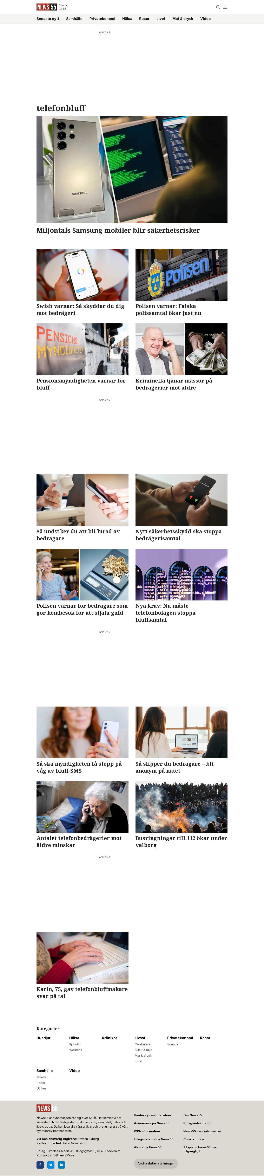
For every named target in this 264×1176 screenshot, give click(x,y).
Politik (41, 1083)
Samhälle (74, 19)
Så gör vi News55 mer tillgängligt (200, 1149)
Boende (172, 1044)
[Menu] (224, 7)
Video (205, 19)
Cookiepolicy (193, 1139)
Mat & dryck (182, 19)
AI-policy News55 (147, 1147)
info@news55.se (62, 1155)
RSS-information (147, 1131)
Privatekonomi (102, 19)
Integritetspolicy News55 (153, 1139)
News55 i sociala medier (202, 1131)
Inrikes (41, 1077)
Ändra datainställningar (155, 1163)
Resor (144, 19)
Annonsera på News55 (151, 1123)
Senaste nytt (48, 19)
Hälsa (127, 19)
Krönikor (109, 1038)
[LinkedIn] (61, 1165)
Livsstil (141, 1038)
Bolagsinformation (197, 1123)
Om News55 (192, 1115)
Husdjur (44, 1038)
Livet (161, 19)
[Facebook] (40, 1165)
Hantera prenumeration (152, 1115)
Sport (138, 1061)
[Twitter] (50, 1165)
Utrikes (42, 1088)
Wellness (75, 1050)
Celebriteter (143, 1044)
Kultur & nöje (143, 1050)
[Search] (218, 7)
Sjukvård (75, 1044)
